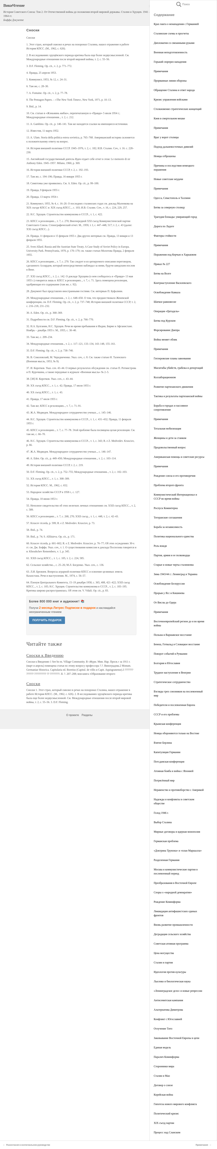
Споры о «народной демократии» (173, 892)
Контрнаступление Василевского (172, 282)
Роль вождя (160, 545)
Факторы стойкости (165, 235)
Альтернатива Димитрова (168, 1009)
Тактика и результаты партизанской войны (178, 396)
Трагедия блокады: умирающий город (175, 216)
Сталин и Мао (162, 1075)
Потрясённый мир (164, 780)
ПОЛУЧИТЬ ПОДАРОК (47, 620)
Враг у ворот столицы (166, 137)
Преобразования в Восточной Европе (175, 883)
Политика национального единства (174, 536)
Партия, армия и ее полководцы (172, 555)
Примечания (161, 71)
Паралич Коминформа (166, 1056)
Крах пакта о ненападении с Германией (176, 24)
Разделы (87, 715)
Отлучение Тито (163, 1028)
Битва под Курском (164, 320)
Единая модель (162, 1047)
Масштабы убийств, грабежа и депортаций (178, 367)
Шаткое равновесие (165, 301)
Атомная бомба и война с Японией (173, 771)
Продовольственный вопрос (170, 447)
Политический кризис (166, 1113)
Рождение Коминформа (167, 901)
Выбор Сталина (163, 822)
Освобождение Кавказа (167, 292)
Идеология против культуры (170, 972)
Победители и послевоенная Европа (174, 705)
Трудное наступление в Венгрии (172, 672)
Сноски (33, 683)
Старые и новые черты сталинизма (174, 564)
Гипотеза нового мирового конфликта (175, 1104)
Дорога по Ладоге (164, 226)
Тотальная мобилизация (167, 428)
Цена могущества (164, 953)
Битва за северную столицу (169, 207)
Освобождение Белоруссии (169, 583)
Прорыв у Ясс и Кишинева (169, 593)
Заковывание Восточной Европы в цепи (176, 1038)
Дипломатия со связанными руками (174, 42)
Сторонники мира (164, 1066)
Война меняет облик (165, 339)
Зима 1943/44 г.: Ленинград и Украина (175, 574)
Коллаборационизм (165, 377)
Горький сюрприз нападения (170, 61)
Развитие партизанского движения (173, 386)
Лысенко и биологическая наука (172, 981)
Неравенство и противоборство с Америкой (179, 789)
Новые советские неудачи (168, 179)
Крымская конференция (167, 723)
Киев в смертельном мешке (169, 118)
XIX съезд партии (164, 1123)
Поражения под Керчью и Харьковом (175, 254)
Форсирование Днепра (167, 330)
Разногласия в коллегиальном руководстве (28, 1145)
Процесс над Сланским (167, 1132)
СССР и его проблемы (166, 714)
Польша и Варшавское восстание (173, 634)
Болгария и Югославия (167, 663)
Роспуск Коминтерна (166, 508)
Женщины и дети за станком (170, 438)
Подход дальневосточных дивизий (173, 146)
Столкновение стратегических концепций (177, 109)
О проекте (72, 715)
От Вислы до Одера (165, 602)
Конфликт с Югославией (168, 1019)
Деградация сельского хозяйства (172, 934)
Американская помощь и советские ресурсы (179, 456)
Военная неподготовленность (170, 52)
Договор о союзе (163, 1085)
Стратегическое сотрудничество (172, 682)
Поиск (182, 4)
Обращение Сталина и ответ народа (174, 90)
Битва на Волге (162, 273)
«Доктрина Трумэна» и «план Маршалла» (178, 850)
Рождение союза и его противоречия (174, 475)
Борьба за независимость (168, 527)
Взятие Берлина (163, 742)
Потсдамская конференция (169, 761)
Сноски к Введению (45, 655)
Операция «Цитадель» (166, 311)
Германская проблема (166, 841)
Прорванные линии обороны (170, 80)
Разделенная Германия (166, 860)
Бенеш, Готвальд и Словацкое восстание (177, 644)
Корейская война (163, 1094)
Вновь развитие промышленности (173, 924)
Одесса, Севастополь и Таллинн (172, 198)
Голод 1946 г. (161, 812)
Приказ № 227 (162, 264)
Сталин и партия (163, 962)
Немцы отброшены (165, 156)
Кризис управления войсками (170, 99)
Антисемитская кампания (168, 1000)
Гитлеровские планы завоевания (172, 358)
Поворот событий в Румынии (170, 653)
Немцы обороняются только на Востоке (176, 733)
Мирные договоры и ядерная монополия (177, 831)
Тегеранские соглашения (168, 517)
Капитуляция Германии (167, 752)
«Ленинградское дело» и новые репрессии (178, 990)
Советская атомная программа (171, 943)
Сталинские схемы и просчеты (171, 33)
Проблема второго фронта (169, 485)
